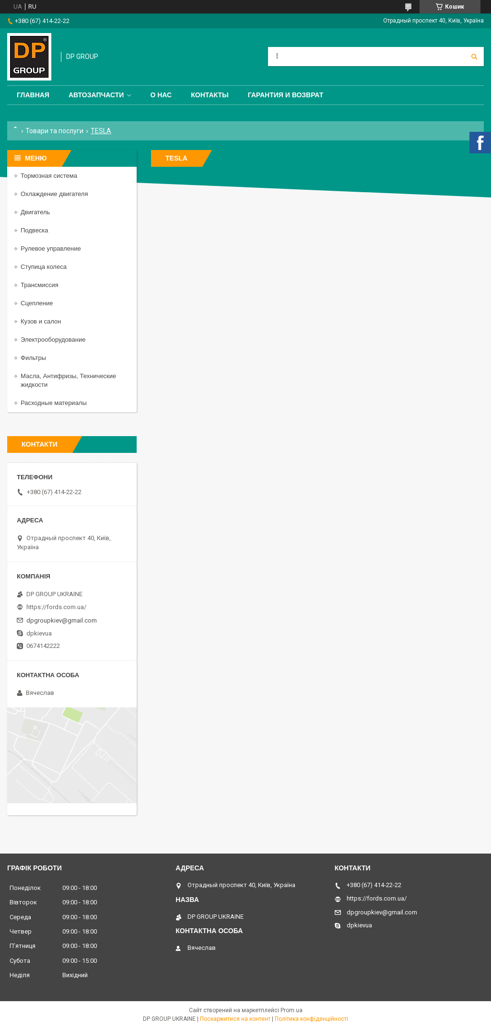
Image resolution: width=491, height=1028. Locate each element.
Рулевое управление (51, 248)
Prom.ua (292, 1010)
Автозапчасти (96, 95)
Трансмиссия (39, 285)
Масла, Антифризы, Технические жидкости (68, 380)
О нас (161, 95)
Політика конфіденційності (311, 1019)
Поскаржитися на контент (235, 1019)
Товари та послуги (54, 131)
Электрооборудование (53, 339)
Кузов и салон (41, 321)
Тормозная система (49, 175)
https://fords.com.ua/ (56, 607)
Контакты (209, 95)
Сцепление (37, 303)
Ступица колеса (44, 266)
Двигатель (35, 212)
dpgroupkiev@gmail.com (61, 620)
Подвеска (34, 230)
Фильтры (33, 357)
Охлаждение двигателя (54, 193)
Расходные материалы (54, 402)
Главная (33, 95)
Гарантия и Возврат (286, 95)
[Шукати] (474, 56)
